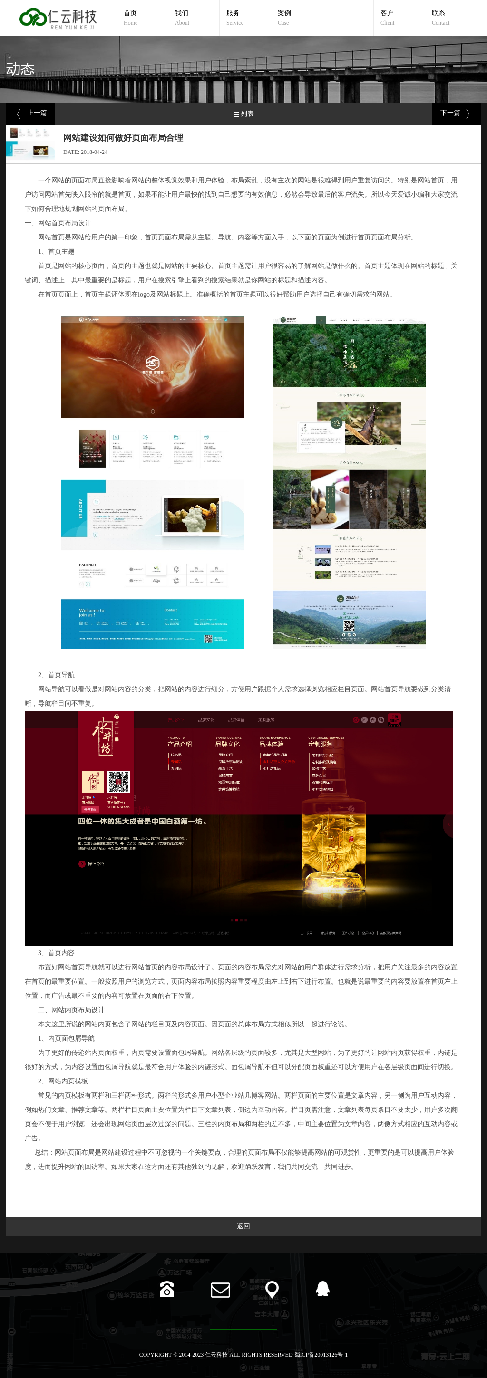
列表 (247, 113)
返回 (243, 1226)
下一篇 (450, 112)
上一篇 (37, 112)
